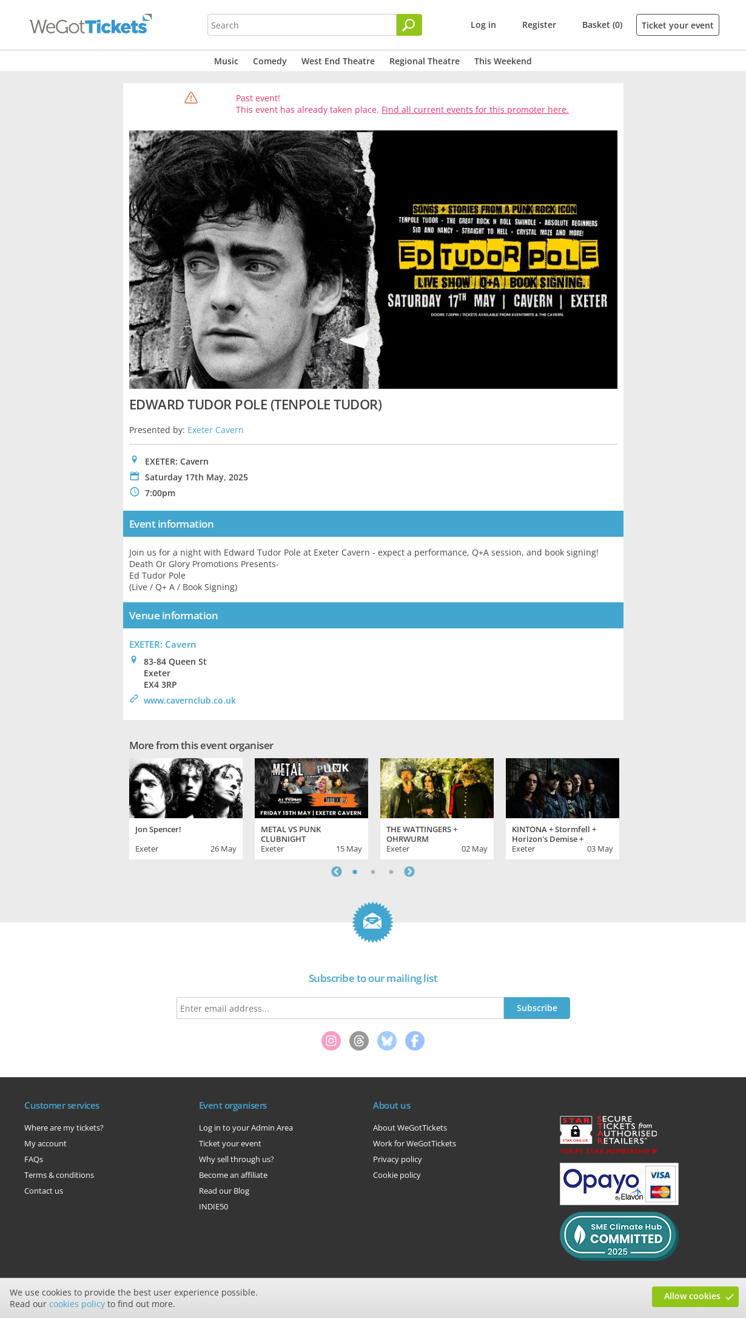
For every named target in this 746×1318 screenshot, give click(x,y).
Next (409, 872)
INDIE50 (213, 1206)
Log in (483, 24)
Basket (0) (602, 24)
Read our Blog (224, 1190)
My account (45, 1143)
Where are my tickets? (64, 1127)
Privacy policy (397, 1159)
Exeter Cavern (215, 429)
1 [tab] (355, 872)
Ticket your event (678, 25)
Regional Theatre (424, 61)
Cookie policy (397, 1174)
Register (539, 24)
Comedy (270, 61)
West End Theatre (338, 61)
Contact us (43, 1190)
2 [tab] (373, 872)
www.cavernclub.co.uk (190, 700)
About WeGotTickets (410, 1127)
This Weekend (503, 61)
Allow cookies (692, 1296)
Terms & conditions (59, 1174)
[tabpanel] (186, 807)
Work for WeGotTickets (414, 1143)
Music (226, 61)
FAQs (33, 1159)
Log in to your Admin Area (246, 1127)
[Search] (409, 25)
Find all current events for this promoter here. (475, 109)
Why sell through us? (236, 1159)
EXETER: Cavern (163, 644)
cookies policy (77, 1304)
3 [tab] (391, 872)
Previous (337, 872)
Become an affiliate (233, 1174)
